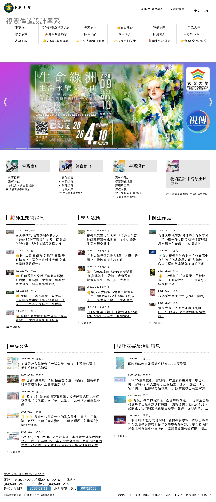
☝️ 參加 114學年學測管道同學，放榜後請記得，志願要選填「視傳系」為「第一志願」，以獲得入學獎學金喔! (60, 401)
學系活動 (21, 34)
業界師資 (67, 181)
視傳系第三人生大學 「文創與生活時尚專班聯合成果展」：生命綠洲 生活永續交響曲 (112, 239)
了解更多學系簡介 (19, 189)
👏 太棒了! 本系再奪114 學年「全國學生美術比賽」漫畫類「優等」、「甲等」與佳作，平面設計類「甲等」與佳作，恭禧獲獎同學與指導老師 (40, 304)
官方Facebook (194, 34)
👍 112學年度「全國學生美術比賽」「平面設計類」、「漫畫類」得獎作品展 (183, 280)
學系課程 (194, 27)
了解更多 (15, 327)
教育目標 (14, 177)
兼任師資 (67, 185)
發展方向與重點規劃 (21, 185)
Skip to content (151, 8)
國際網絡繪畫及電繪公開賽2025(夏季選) (158, 363)
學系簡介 (90, 27)
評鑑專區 (159, 27)
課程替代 (121, 189)
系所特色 (14, 181)
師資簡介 (159, 34)
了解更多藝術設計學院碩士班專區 (189, 193)
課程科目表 (122, 185)
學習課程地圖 (124, 181)
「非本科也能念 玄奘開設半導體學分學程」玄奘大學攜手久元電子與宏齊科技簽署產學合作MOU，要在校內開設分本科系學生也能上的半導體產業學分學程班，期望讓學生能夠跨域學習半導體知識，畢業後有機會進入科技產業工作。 (168, 428)
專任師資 (67, 177)
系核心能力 (122, 177)
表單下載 (21, 40)
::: (130, 8)
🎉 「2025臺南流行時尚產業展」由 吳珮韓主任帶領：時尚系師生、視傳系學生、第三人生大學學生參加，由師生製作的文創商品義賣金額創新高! (112, 280)
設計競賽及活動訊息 (56, 27)
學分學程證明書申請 (128, 193)
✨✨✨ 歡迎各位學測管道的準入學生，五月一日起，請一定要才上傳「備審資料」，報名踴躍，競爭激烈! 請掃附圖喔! (60, 421)
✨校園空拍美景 (125, 40)
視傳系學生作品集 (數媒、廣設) (181, 296)
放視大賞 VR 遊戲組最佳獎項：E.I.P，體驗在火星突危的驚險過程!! (182, 312)
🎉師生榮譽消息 (56, 34)
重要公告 (21, 27)
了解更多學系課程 (126, 197)
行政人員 (67, 189)
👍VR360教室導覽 (56, 40)
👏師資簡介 (125, 27)
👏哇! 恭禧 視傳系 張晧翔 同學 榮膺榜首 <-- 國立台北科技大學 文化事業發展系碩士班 (41, 260)
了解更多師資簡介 (73, 193)
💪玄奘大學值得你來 (90, 40)
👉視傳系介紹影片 (194, 40)
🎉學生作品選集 (159, 40)
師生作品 (90, 34)
